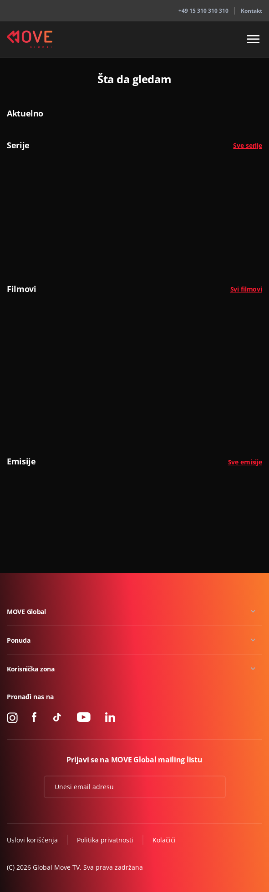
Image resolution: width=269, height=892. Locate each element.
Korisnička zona (31, 669)
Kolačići (164, 840)
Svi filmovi (246, 289)
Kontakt (251, 11)
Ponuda (18, 640)
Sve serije (247, 145)
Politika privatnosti (105, 840)
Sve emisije (245, 462)
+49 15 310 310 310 (203, 11)
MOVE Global (26, 611)
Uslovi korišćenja (32, 840)
